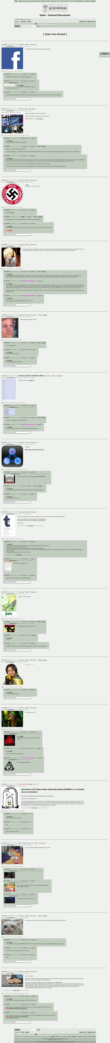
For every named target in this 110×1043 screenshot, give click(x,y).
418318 (8, 424)
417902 (8, 643)
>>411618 (39, 118)
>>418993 (43, 146)
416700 (8, 748)
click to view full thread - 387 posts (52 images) (12, 811)
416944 (5, 915)
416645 (5, 843)
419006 (5, 44)
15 (48, 23)
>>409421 (31, 380)
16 (51, 23)
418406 (8, 342)
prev (16, 23)
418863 (8, 223)
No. (2, 44)
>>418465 (43, 271)
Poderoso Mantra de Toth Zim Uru (35, 449)
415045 (5, 375)
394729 (5, 971)
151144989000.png (10, 785)
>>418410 (44, 314)
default (57, 1036)
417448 (8, 954)
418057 (8, 575)
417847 (8, 689)
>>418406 (9, 352)
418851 (5, 180)
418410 (8, 357)
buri (65, 1036)
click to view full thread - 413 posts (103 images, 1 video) (15, 135)
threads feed (91, 21)
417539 (8, 813)
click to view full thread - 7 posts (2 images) (12, 71)
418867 (10, 230)
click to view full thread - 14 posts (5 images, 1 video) (14, 469)
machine (80, 1036)
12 (41, 23)
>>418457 (9, 274)
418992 (8, 146)
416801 (8, 869)
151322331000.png (10, 844)
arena (89, 1036)
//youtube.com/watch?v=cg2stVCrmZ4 (17, 1008)
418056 (8, 558)
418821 (8, 138)
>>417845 (9, 692)
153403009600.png (10, 513)
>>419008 (20, 85)
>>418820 (9, 141)
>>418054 (9, 544)
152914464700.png (13, 895)
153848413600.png (10, 661)
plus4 (61, 1036)
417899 (8, 635)
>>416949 (44, 915)
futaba (68, 1036)
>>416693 (9, 751)
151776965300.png (10, 917)
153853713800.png (10, 593)
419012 (8, 80)
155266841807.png (13, 407)
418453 (5, 244)
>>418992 (9, 158)
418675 (8, 295)
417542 (8, 828)
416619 (8, 996)
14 (46, 23)
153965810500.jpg (13, 623)
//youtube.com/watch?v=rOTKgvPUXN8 (18, 1016)
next (54, 23)
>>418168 (9, 488)
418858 (8, 209)
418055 (8, 541)
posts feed (82, 21)
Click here (30, 525)
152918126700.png (13, 759)
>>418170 (9, 496)
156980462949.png (10, 46)
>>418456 (9, 298)
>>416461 (9, 999)
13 (43, 23)
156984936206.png (13, 82)
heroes (85, 1036)
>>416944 (9, 942)
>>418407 (43, 342)
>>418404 (9, 360)
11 (38, 23)
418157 (5, 442)
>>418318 (43, 417)
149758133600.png (10, 377)
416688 (5, 707)
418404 (5, 315)
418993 (8, 155)
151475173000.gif (13, 870)
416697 (8, 732)
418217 (8, 494)
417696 (5, 512)
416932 (8, 1012)
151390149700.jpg (13, 733)
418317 (8, 417)
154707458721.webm (15, 473)
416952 (8, 947)
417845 (5, 660)
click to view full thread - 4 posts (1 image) (11, 937)
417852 (5, 592)
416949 (8, 939)
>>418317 (9, 427)
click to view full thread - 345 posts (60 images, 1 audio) (14, 993)
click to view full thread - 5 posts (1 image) (11, 207)
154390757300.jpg (13, 560)
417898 (8, 621)
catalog (29, 21)
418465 (8, 281)
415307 (5, 109)
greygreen (74, 1036)
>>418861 (9, 226)
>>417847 (44, 660)
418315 (8, 405)
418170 (8, 485)
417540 (8, 894)
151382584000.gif (10, 709)
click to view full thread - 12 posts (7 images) (12, 866)
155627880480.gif (10, 246)
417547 (8, 757)
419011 (8, 74)
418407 (8, 349)
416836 (8, 880)
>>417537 (9, 816)
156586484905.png (10, 182)
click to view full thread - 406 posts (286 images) (13, 402)
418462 (8, 271)
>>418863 (40, 216)
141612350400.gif (10, 973)
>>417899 (43, 621)
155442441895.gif (10, 316)
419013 (8, 92)
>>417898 (9, 638)
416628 (8, 1004)
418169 (8, 472)
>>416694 (20, 736)
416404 (5, 784)
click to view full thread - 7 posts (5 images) (12, 729)
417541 (8, 821)
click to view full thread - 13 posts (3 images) (12, 539)
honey (93, 1036)
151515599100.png (13, 882)
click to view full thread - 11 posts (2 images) (12, 619)
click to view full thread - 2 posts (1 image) (11, 687)
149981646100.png (10, 110)
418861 (8, 216)
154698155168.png (10, 444)
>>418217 (40, 485)
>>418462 (9, 283)
